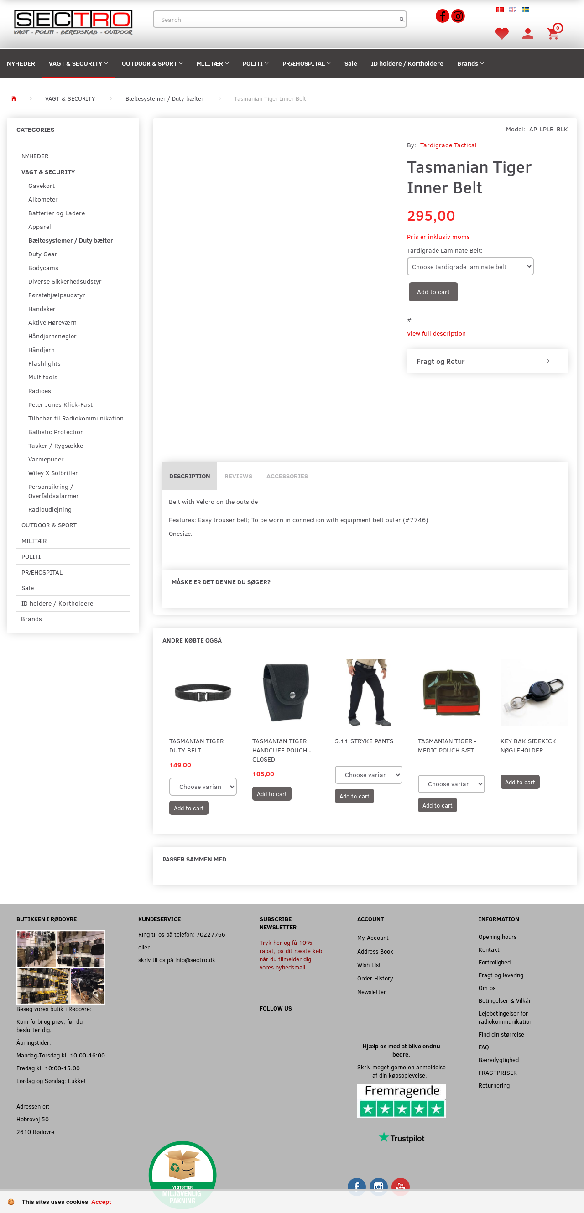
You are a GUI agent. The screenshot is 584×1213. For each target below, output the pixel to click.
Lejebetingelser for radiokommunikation (505, 1017)
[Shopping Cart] (554, 33)
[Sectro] (73, 21)
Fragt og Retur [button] (440, 361)
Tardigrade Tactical (448, 144)
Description (189, 476)
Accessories (287, 476)
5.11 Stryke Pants (364, 740)
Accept (101, 1201)
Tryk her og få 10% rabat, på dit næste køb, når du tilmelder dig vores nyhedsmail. (292, 954)
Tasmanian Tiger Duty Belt (196, 745)
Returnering (494, 1085)
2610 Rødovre (35, 1131)
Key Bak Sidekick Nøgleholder (528, 745)
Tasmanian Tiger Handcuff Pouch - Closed (282, 749)
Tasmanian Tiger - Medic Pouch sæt (447, 745)
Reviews (238, 476)
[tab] (487, 361)
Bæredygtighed (499, 1059)
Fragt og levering (501, 975)
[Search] (402, 19)
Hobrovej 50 (32, 1119)
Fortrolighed (495, 962)
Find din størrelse (501, 1034)
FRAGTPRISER (498, 1072)
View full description (436, 333)
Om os (487, 987)
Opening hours (497, 936)
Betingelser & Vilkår (505, 1000)
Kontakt (489, 949)
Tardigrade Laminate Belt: (445, 250)
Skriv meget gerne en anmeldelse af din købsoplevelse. (401, 1071)
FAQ (484, 1047)
